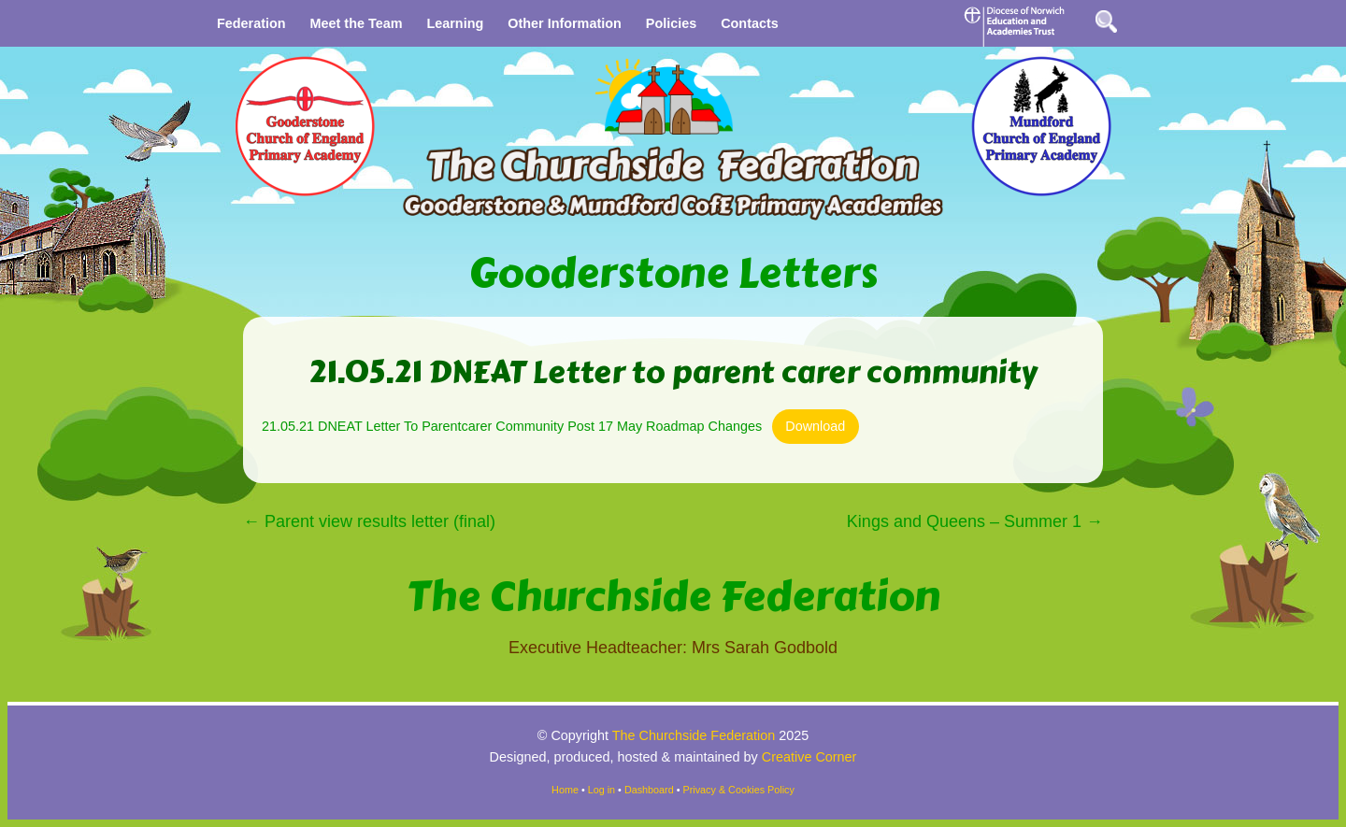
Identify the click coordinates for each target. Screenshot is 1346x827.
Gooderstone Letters (673, 273)
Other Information (565, 23)
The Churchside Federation (673, 596)
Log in (601, 789)
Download (815, 426)
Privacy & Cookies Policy (739, 789)
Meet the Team (356, 23)
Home (565, 789)
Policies (671, 23)
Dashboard (649, 789)
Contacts (750, 23)
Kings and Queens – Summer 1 (975, 521)
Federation (251, 23)
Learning (454, 23)
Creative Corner (809, 756)
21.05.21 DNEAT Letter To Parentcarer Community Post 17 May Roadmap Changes (512, 426)
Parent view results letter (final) (369, 521)
